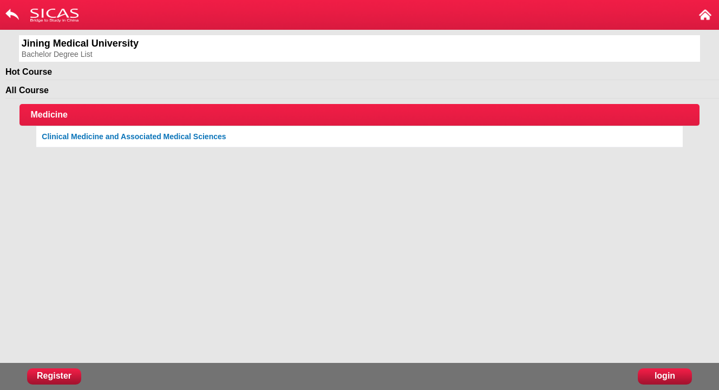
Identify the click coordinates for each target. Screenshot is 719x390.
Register (54, 375)
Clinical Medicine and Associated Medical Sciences (134, 136)
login (665, 375)
